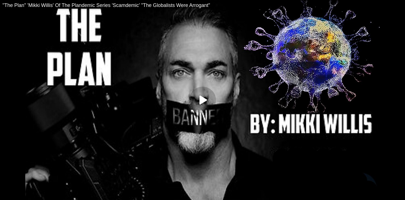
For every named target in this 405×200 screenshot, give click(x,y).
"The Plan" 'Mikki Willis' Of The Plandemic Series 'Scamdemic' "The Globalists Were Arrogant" (106, 5)
